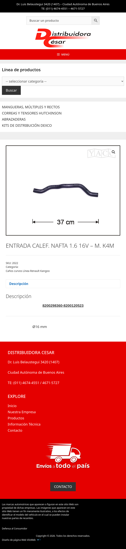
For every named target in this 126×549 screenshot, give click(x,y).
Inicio (12, 405)
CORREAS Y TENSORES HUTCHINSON (32, 113)
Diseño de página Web (14, 540)
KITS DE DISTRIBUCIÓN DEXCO (27, 125)
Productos (16, 418)
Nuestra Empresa (22, 412)
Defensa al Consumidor (14, 528)
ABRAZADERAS (14, 119)
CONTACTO (63, 486)
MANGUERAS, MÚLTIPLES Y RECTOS (31, 107)
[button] (113, 152)
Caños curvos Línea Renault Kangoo (28, 271)
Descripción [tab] (18, 284)
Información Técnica (24, 424)
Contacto (15, 430)
